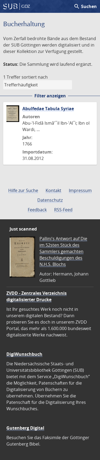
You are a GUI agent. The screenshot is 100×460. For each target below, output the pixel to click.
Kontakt (53, 190)
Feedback (37, 210)
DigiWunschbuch (24, 354)
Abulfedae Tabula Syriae (48, 109)
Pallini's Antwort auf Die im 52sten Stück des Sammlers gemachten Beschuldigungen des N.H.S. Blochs (63, 251)
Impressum (80, 190)
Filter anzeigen (50, 96)
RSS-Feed (63, 210)
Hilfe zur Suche (23, 190)
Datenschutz (50, 200)
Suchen (85, 6)
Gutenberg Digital (25, 428)
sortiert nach (35, 77)
